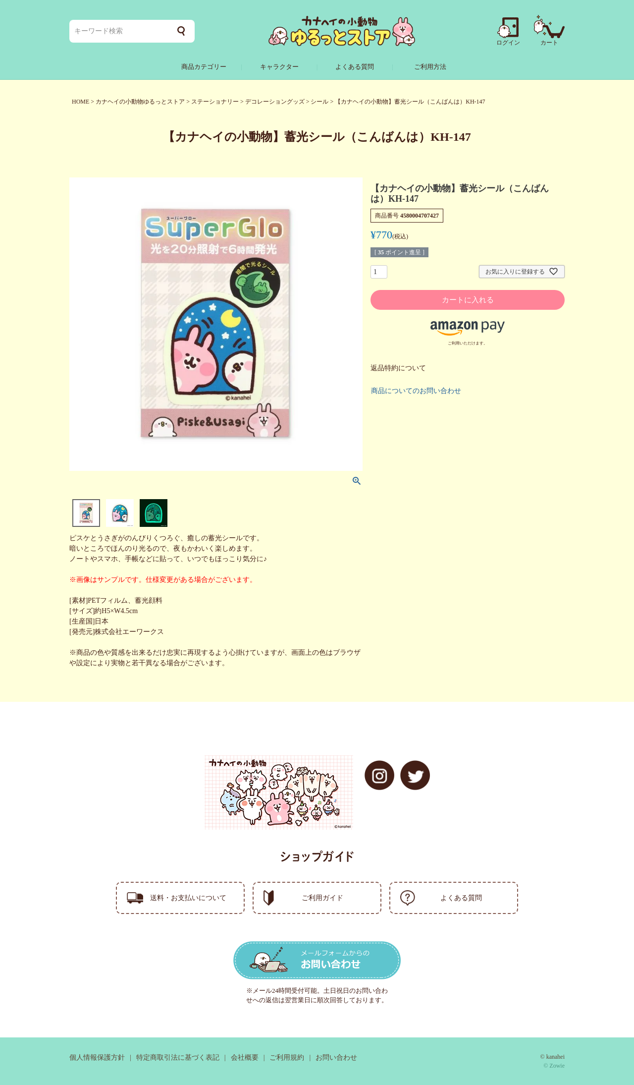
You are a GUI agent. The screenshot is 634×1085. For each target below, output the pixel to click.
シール (319, 101)
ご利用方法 (430, 66)
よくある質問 (354, 66)
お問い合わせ (336, 1057)
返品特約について (398, 368)
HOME (80, 101)
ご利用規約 (286, 1057)
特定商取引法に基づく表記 (177, 1057)
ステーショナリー (215, 101)
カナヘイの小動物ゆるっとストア (140, 101)
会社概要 (245, 1057)
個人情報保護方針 (97, 1057)
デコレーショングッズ (275, 101)
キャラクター (279, 66)
